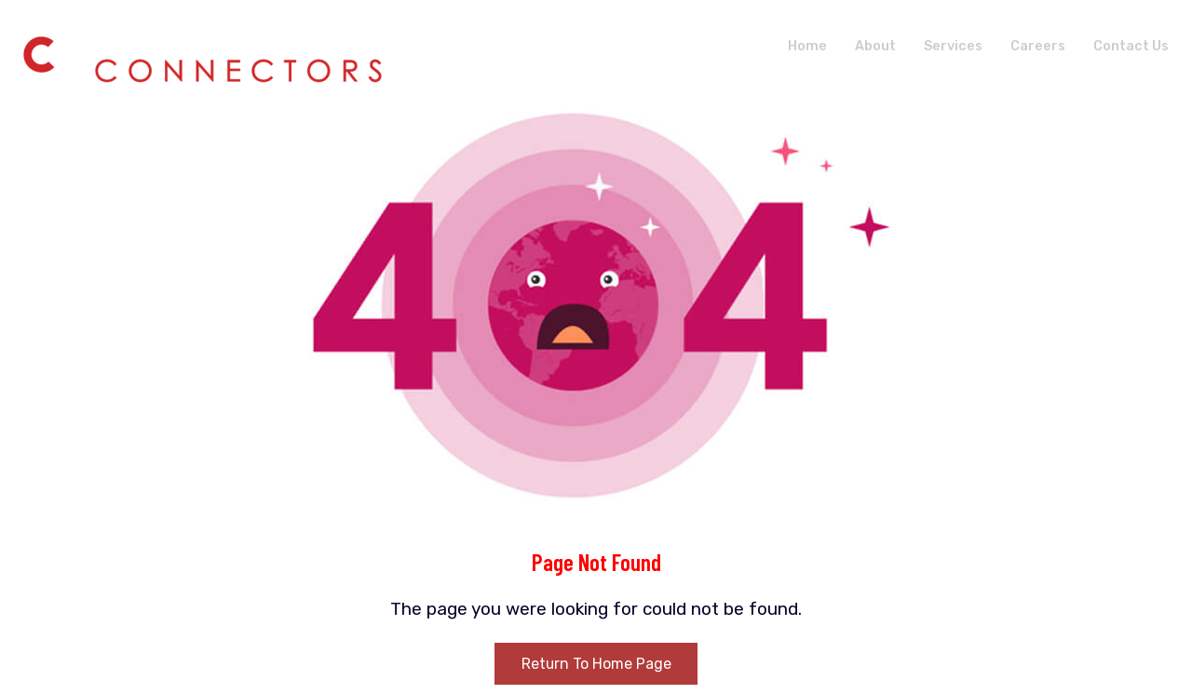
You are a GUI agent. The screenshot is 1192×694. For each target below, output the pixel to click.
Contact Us (1129, 45)
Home (799, 45)
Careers (1035, 45)
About (868, 45)
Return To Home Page (596, 664)
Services (948, 45)
